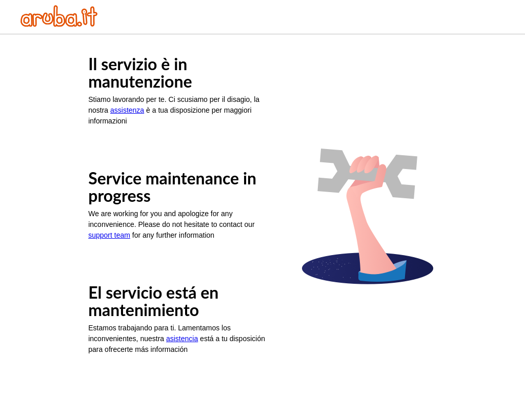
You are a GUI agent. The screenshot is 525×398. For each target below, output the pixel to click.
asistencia (182, 338)
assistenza (127, 110)
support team (109, 235)
